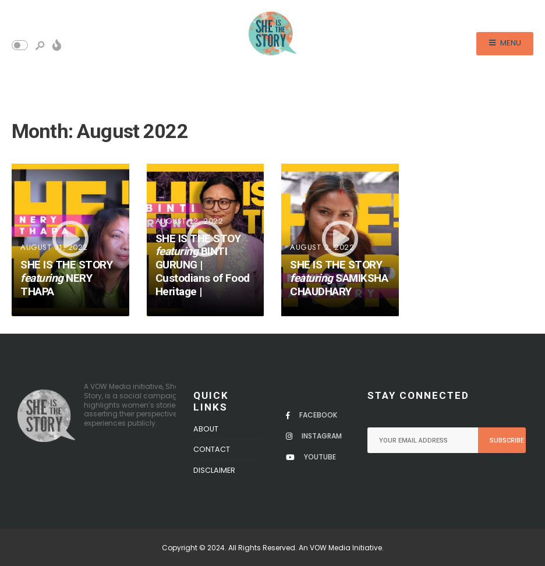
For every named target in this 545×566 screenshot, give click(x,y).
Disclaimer (214, 470)
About (205, 429)
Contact (211, 449)
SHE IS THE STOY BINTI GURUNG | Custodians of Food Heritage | (202, 265)
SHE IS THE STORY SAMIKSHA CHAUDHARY (339, 278)
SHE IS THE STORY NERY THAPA (66, 278)
